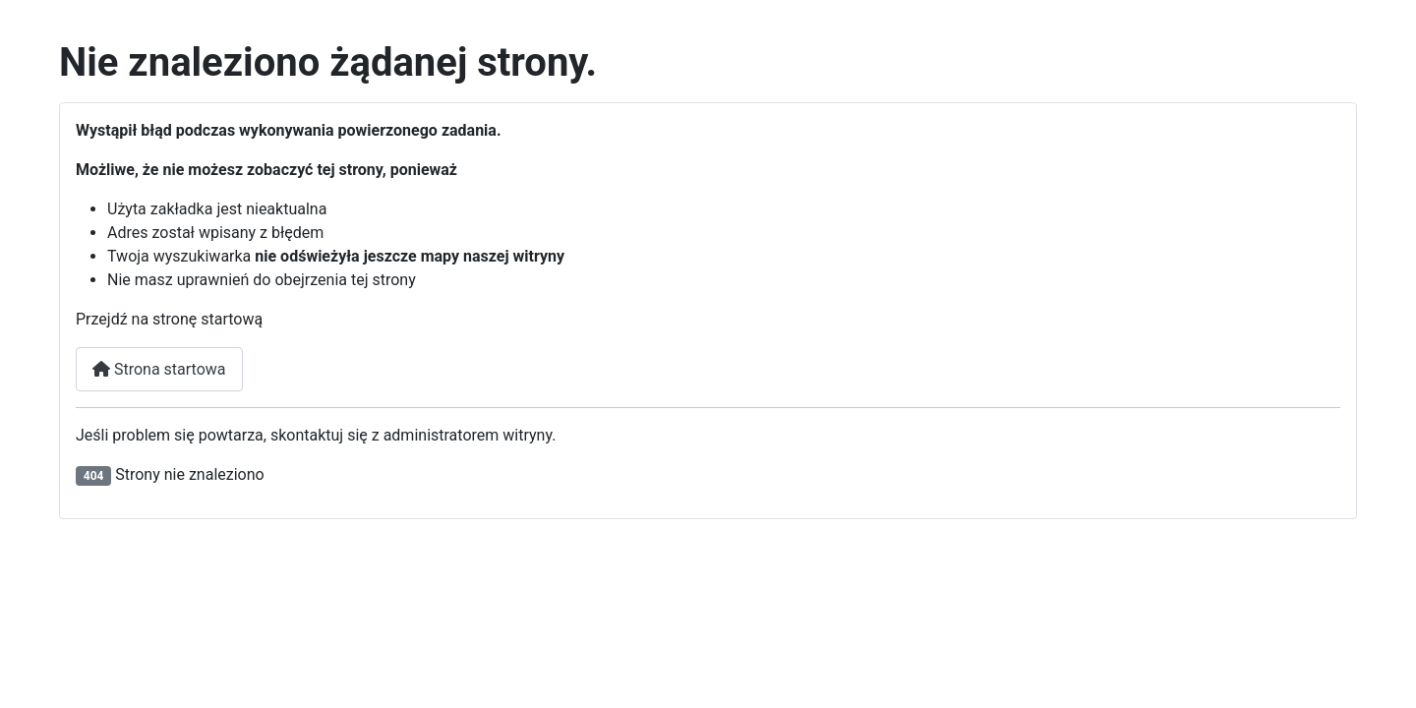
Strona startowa (159, 369)
